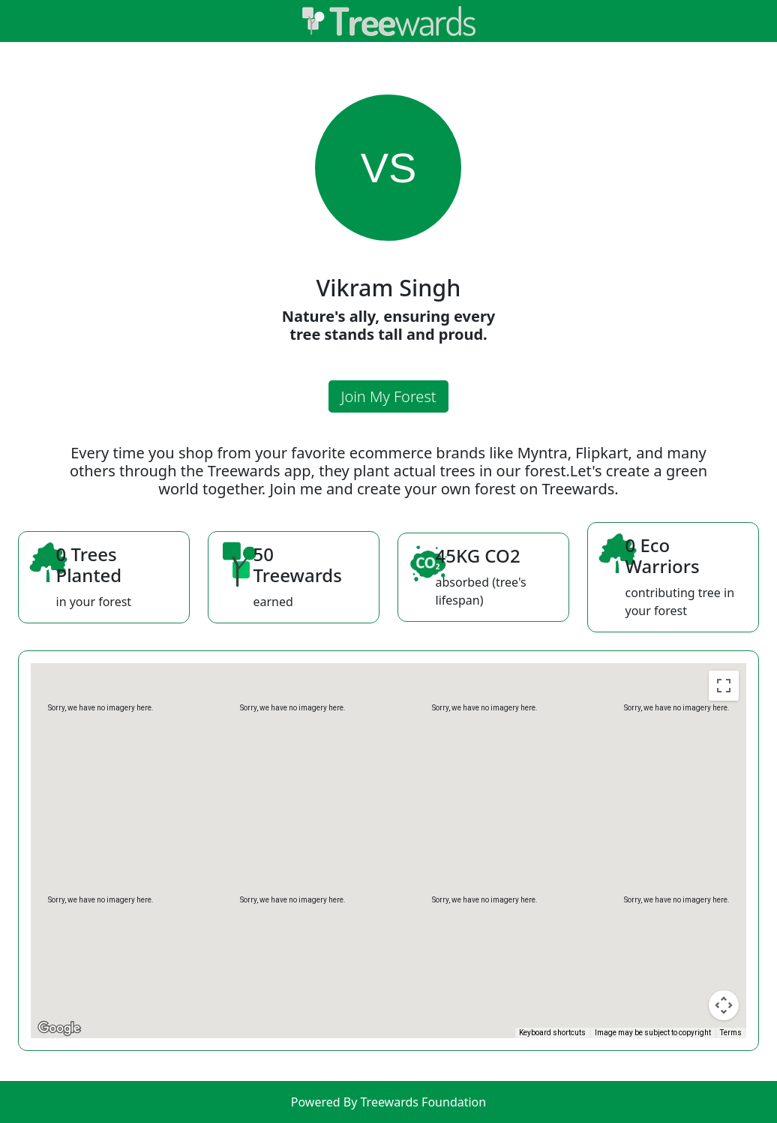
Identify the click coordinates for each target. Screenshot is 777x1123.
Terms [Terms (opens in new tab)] (731, 1032)
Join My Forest (388, 396)
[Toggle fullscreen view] (724, 686)
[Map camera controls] (724, 1005)
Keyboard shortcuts (552, 1032)
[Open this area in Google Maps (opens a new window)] (59, 1028)
